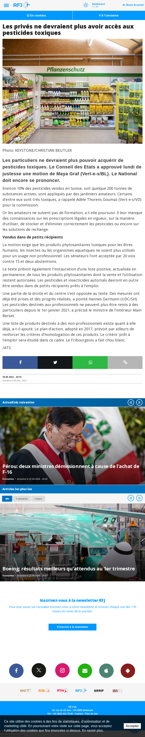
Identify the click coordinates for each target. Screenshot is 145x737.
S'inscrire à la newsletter (72, 626)
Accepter (132, 726)
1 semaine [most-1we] (22, 498)
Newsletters (85, 671)
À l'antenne (109, 15)
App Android (128, 671)
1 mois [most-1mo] (38, 498)
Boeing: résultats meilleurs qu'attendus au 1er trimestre (68, 568)
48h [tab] (7, 498)
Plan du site (91, 713)
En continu (36, 15)
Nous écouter (135, 5)
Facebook (16, 671)
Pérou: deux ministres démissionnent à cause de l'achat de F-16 (70, 469)
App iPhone (106, 671)
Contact (79, 713)
